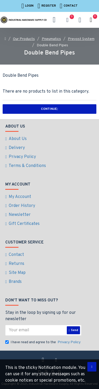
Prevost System (81, 39)
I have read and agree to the (43, 342)
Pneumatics (51, 39)
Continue (49, 109)
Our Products (24, 39)
